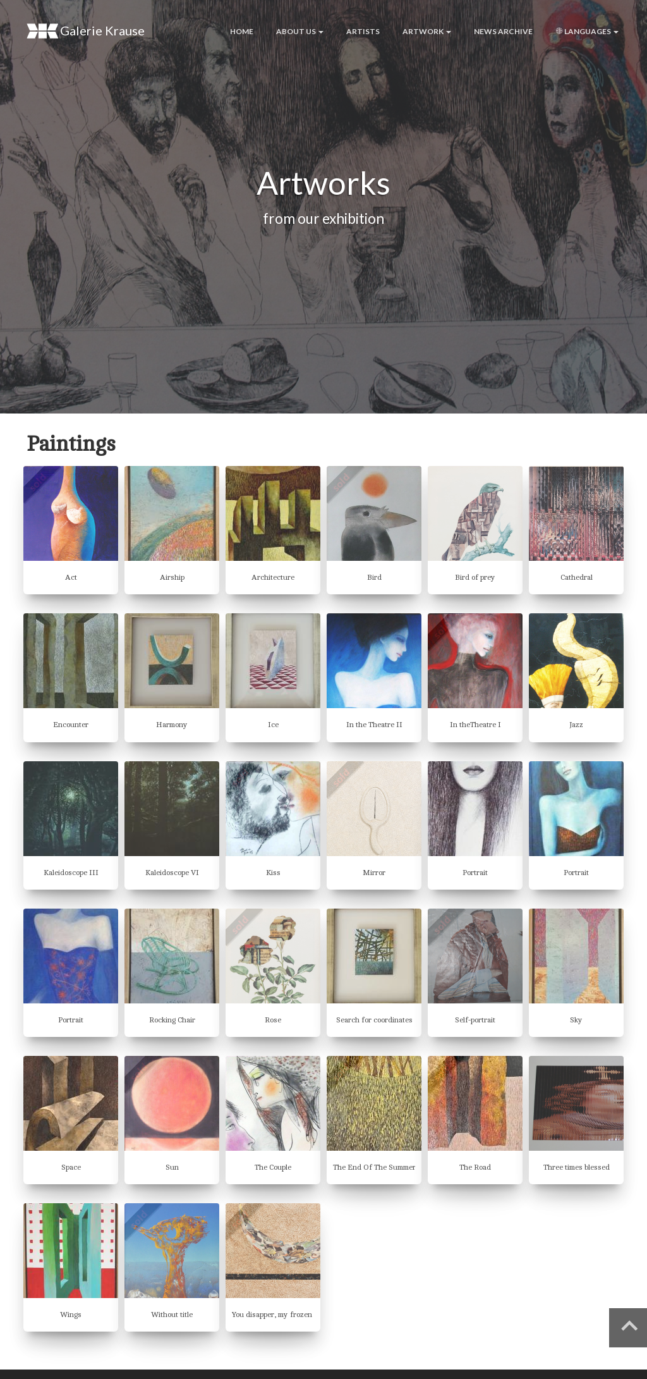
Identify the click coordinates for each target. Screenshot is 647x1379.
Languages (587, 31)
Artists (363, 31)
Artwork (426, 31)
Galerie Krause (86, 31)
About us (300, 31)
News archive (503, 31)
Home (241, 31)
